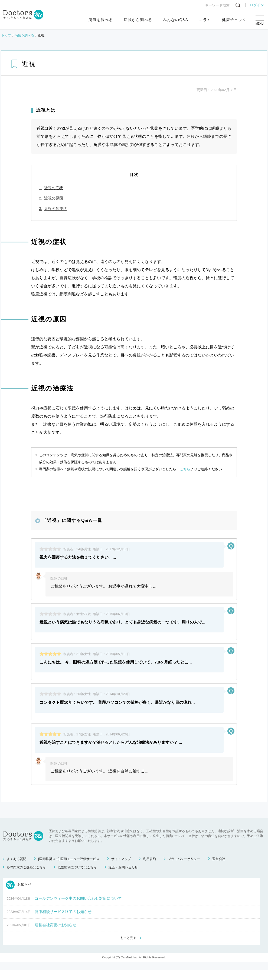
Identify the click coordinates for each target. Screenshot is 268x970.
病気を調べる (101, 20)
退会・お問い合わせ (123, 875)
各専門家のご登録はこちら (26, 875)
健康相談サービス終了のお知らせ (63, 919)
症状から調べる (138, 20)
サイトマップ (121, 867)
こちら (185, 469)
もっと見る (128, 946)
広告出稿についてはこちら (77, 875)
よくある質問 (16, 867)
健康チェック (234, 20)
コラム (205, 20)
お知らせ (18, 892)
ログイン (257, 5)
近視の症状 (53, 188)
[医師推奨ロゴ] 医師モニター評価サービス (68, 867)
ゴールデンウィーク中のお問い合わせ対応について (78, 906)
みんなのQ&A (175, 20)
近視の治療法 (55, 208)
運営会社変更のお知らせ (55, 933)
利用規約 (149, 867)
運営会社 (218, 867)
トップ (6, 35)
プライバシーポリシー (184, 867)
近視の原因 (53, 198)
